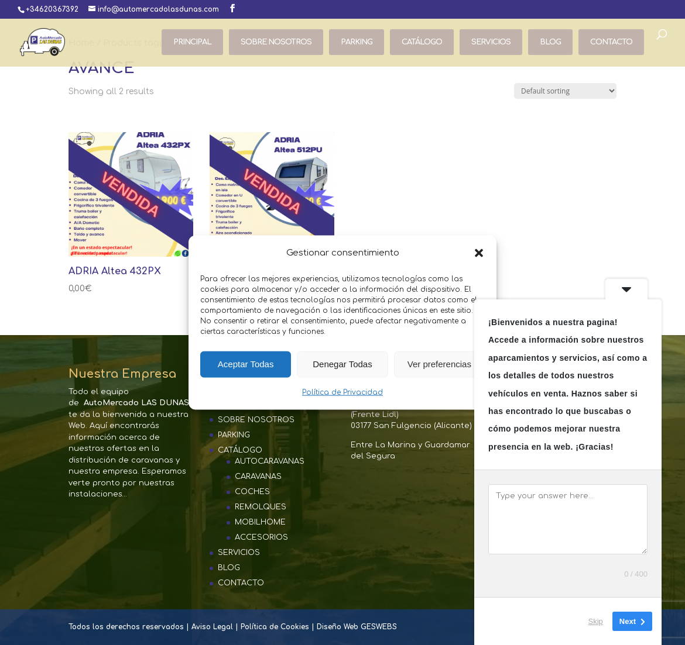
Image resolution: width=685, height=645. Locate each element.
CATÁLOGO (422, 42)
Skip (595, 621)
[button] (479, 252)
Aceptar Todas (246, 364)
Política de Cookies (275, 627)
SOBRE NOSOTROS (276, 42)
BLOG (550, 42)
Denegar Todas (342, 364)
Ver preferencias (439, 364)
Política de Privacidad (342, 392)
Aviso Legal (212, 627)
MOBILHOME (260, 522)
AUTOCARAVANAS (269, 461)
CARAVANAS (258, 476)
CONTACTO (611, 42)
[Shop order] (565, 91)
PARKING (356, 42)
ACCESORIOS (261, 537)
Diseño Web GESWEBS (357, 627)
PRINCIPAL (192, 42)
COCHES (252, 492)
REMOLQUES (260, 507)
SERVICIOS (491, 42)
